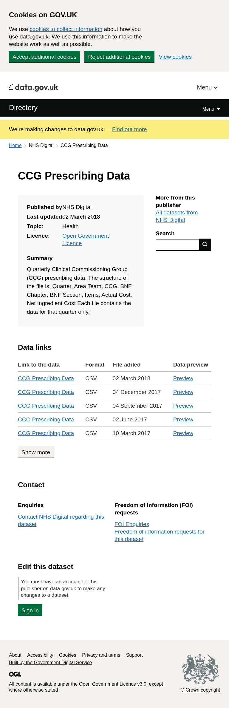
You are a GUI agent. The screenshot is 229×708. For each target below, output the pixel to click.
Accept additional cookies (44, 57)
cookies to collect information (66, 29)
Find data (205, 244)
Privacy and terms (101, 655)
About (15, 655)
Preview (183, 378)
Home (15, 145)
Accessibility (40, 655)
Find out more (129, 129)
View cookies (175, 57)
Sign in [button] (30, 610)
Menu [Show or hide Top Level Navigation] (209, 109)
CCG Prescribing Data (46, 378)
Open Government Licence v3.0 (112, 684)
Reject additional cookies (119, 57)
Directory (23, 107)
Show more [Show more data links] (35, 452)
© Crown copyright (200, 689)
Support (134, 655)
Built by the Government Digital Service (50, 662)
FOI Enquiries (131, 524)
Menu (205, 87)
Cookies (67, 655)
